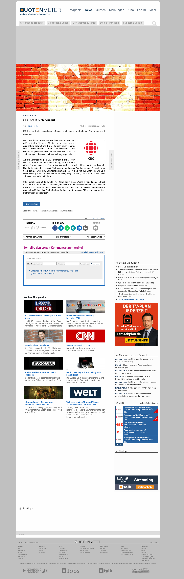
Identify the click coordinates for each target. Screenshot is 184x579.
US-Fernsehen (63, 558)
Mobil (20, 552)
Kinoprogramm (126, 563)
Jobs (143, 550)
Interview (42, 552)
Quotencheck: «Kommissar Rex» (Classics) (136, 282)
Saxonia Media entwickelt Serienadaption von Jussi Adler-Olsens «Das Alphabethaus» (137, 289)
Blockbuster (96, 563)
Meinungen (116, 10)
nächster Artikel (96, 236)
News (89, 10)
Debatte (102, 548)
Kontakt (143, 552)
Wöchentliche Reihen (87, 548)
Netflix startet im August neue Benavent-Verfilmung (134, 360)
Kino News (24, 563)
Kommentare (31, 203)
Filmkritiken (52, 563)
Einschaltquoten (79, 563)
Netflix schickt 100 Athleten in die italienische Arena (135, 389)
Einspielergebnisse (127, 552)
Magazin (76, 10)
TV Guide (89, 563)
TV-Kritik (103, 550)
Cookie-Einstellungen (148, 558)
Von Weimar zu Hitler (84, 22)
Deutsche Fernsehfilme (139, 563)
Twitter (20, 558)
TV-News (62, 548)
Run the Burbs (66, 211)
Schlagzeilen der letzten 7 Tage (131, 299)
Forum (141, 10)
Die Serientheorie (109, 22)
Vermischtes (63, 550)
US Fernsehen (61, 563)
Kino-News (124, 548)
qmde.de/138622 (99, 218)
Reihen (41, 550)
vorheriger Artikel (33, 236)
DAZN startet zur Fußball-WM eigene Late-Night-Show (138, 278)
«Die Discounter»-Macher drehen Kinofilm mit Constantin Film (136, 295)
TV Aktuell (32, 563)
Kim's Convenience (49, 211)
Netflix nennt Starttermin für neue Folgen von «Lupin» (135, 372)
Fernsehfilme (105, 563)
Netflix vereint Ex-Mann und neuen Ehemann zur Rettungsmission (135, 383)
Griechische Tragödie (32, 22)
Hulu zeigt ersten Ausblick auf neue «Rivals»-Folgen (133, 366)
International (63, 554)
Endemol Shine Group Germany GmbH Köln (137, 409)
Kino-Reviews (104, 552)
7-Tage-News (22, 554)
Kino (131, 10)
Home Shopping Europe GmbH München (131, 424)
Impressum (145, 560)
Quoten (101, 10)
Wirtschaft (62, 552)
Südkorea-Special (132, 22)
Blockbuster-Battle (127, 554)
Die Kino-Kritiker (126, 550)
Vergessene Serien (58, 22)
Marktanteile (84, 550)
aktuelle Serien (115, 563)
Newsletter (21, 550)
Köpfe (61, 556)
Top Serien (151, 563)
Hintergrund (43, 548)
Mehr (152, 10)
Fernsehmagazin (42, 563)
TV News (70, 563)
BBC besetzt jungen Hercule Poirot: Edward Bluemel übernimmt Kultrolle (133, 377)
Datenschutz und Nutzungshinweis (147, 555)
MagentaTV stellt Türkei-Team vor (132, 285)
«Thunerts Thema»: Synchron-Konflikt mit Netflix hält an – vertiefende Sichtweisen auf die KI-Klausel (138, 272)
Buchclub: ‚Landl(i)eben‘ (128, 266)
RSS (19, 548)
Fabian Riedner (33, 126)
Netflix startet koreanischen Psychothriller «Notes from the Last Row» (133, 394)
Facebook (21, 556)
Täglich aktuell (85, 552)
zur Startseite (63, 236)
